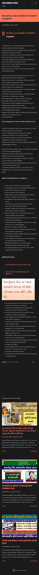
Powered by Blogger (19, 570)
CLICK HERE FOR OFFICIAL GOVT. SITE (18, 265)
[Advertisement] (19, 380)
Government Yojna (12, 362)
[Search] (32, 3)
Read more (33, 451)
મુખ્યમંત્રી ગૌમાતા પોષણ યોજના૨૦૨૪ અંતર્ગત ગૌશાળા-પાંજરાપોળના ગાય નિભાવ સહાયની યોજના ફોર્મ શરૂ (19, 431)
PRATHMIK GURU (10, 3)
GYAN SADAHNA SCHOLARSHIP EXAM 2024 (19, 541)
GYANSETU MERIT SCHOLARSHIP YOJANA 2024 (17, 487)
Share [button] (33, 362)
